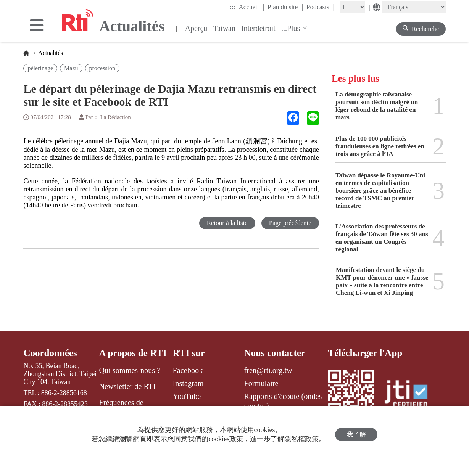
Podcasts (320, 7)
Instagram (188, 383)
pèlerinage (40, 68)
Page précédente (290, 223)
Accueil (251, 7)
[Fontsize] (352, 7)
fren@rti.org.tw (268, 370)
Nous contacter (274, 353)
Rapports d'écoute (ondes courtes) (283, 401)
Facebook (188, 370)
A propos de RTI (132, 353)
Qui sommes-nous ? (129, 370)
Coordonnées (50, 353)
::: (232, 7)
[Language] (414, 7)
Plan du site (285, 7)
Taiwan (224, 28)
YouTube (187, 396)
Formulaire (261, 383)
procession (102, 68)
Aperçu (196, 28)
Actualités (50, 53)
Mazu (71, 68)
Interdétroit (258, 28)
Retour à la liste (227, 223)
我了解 (356, 434)
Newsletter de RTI (127, 386)
